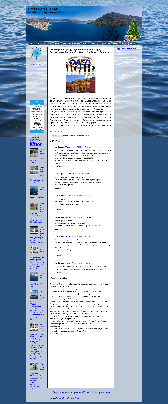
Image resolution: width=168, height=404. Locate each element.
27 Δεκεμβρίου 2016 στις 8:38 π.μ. (78, 217)
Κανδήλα (77, 43)
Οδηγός (115, 43)
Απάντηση (59, 166)
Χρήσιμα (132, 43)
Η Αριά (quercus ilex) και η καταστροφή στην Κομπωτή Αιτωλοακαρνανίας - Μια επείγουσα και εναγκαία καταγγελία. (37, 257)
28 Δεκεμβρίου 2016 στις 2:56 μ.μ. (78, 263)
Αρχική (32, 43)
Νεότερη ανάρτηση (60, 392)
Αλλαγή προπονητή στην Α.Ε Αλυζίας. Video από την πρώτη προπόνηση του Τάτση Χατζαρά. (37, 212)
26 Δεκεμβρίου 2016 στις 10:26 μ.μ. (79, 174)
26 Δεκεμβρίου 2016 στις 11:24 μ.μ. (79, 195)
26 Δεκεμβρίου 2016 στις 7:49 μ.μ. (78, 147)
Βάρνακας (86, 43)
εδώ (106, 103)
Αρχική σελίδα (78, 392)
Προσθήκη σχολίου (59, 278)
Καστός (56, 43)
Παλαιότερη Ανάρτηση (99, 392)
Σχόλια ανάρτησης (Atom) (70, 398)
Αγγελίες (124, 43)
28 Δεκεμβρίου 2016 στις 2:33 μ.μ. (78, 236)
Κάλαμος (48, 43)
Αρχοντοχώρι (66, 43)
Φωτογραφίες (96, 43)
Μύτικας (40, 43)
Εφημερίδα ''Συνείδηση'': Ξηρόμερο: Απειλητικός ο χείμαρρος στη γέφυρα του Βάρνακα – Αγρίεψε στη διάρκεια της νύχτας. (37, 376)
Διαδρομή (107, 43)
